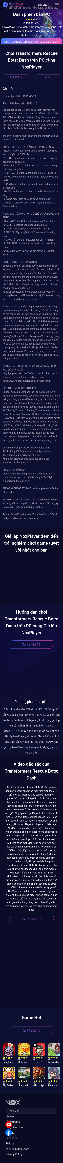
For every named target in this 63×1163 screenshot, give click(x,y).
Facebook (11, 1138)
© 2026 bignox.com (17, 1149)
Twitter (10, 1143)
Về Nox (10, 1116)
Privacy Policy (14, 1154)
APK (47, 76)
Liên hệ (10, 1132)
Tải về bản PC (15, 76)
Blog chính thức (15, 1127)
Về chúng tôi (13, 1122)
